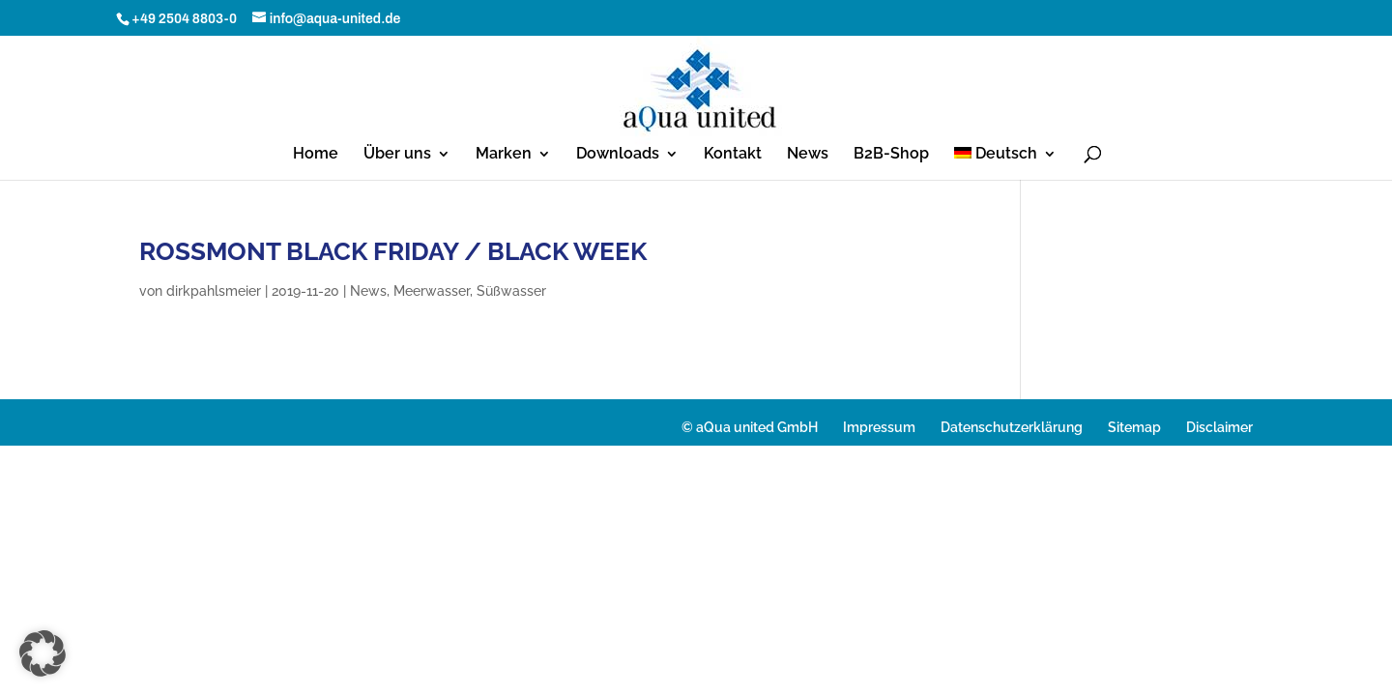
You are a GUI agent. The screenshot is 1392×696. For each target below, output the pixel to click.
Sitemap (1134, 427)
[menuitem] (1006, 163)
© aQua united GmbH (750, 427)
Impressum (879, 427)
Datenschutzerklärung (1012, 427)
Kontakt (733, 154)
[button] (42, 653)
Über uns (397, 154)
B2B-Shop (891, 154)
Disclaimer (1219, 427)
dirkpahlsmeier (213, 291)
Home (315, 154)
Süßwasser (511, 291)
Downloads (617, 154)
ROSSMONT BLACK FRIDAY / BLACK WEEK (393, 251)
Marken (504, 154)
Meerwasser (431, 291)
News (807, 154)
